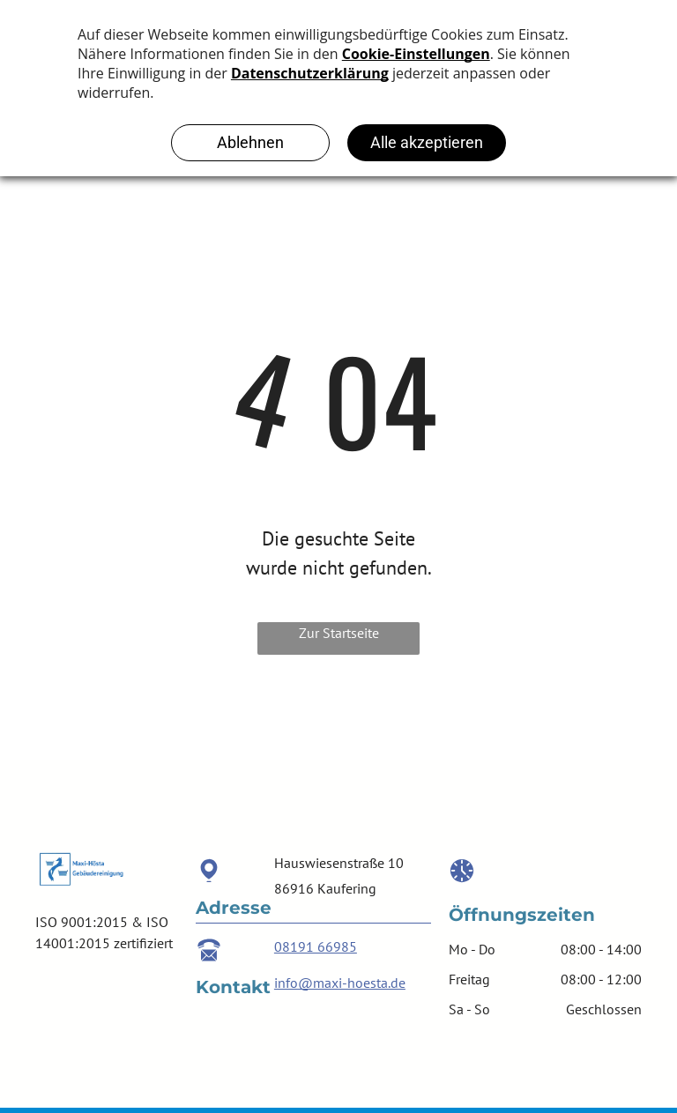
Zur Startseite (339, 633)
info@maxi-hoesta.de (339, 982)
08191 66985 (315, 946)
